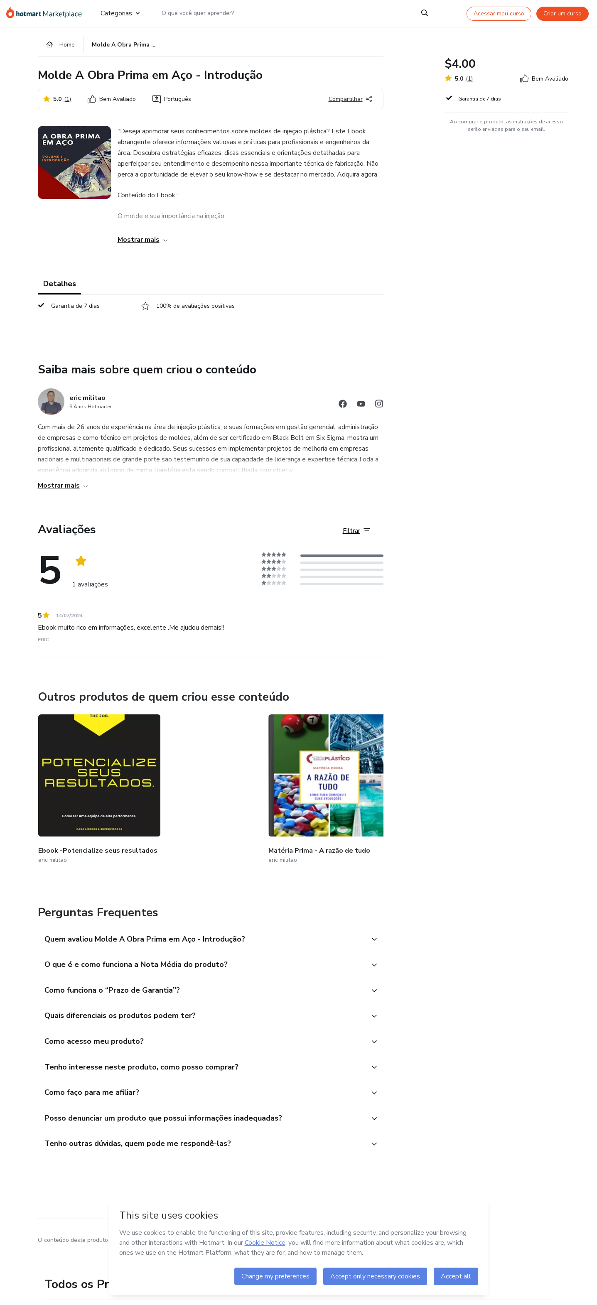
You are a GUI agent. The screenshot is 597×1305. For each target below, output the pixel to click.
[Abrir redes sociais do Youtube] (361, 408)
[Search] (424, 13)
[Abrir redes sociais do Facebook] (343, 408)
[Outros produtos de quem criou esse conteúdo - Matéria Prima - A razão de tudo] (182, 782)
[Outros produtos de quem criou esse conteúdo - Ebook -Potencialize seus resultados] (84, 782)
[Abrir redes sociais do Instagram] (379, 408)
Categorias (120, 13)
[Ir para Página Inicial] (46, 13)
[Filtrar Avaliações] (356, 534)
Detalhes (59, 287)
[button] (201, 921)
